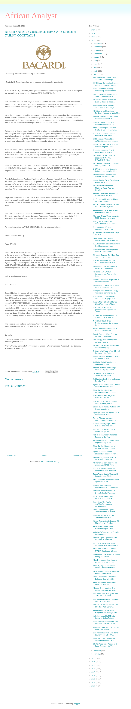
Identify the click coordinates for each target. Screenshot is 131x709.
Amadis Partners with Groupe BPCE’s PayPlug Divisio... (104, 369)
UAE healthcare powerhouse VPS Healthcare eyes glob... (106, 245)
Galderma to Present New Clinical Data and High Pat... (106, 352)
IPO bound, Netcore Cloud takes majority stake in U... (106, 164)
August (97, 57)
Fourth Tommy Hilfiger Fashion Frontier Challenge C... (105, 335)
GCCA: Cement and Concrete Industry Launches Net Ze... (105, 170)
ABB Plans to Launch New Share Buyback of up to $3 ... (106, 441)
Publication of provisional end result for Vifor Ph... (104, 583)
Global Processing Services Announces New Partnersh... (105, 469)
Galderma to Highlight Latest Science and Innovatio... (104, 425)
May (95, 67)
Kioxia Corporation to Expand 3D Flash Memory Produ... (106, 522)
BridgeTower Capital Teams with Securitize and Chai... (105, 475)
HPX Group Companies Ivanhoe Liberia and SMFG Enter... (105, 84)
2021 (93, 658)
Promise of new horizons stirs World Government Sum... (104, 176)
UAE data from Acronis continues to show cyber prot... (106, 600)
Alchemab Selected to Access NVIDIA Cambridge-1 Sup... (105, 550)
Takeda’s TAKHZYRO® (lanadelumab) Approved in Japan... (104, 274)
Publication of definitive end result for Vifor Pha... (106, 380)
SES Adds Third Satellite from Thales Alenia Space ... (104, 374)
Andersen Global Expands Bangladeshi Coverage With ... (106, 611)
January (97, 654)
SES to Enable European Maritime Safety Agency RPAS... (103, 188)
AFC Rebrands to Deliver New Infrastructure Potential (105, 267)
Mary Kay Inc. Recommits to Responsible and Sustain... (104, 447)
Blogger (77, 704)
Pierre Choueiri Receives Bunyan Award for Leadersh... (106, 572)
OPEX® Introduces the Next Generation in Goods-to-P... (105, 262)
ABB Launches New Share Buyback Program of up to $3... (106, 112)
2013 (93, 686)
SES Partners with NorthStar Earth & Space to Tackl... (104, 101)
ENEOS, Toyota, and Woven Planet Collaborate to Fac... (105, 567)
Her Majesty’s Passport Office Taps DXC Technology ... (104, 78)
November (98, 47)
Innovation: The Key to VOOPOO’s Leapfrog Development (102, 504)
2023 (93, 37)
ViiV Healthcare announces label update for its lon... (106, 481)
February (97, 650)
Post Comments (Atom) (50, 461)
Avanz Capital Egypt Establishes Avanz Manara (106, 181)
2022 (93, 40)
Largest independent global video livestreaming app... (106, 346)
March (96, 74)
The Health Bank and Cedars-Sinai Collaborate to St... (105, 95)
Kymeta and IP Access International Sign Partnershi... (106, 486)
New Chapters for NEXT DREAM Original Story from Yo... (106, 286)
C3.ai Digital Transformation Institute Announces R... (104, 497)
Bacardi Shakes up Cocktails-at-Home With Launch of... (105, 118)
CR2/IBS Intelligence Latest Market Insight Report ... (104, 430)
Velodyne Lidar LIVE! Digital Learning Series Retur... (104, 617)
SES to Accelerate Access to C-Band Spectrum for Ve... (105, 645)
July (95, 61)
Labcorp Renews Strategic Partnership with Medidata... (105, 90)
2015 (93, 679)
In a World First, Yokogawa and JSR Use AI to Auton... (105, 595)
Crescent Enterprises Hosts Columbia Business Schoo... (105, 639)
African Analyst (31, 15)
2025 (93, 30)
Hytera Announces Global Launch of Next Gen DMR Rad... (106, 386)
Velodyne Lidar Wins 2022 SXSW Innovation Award (106, 628)
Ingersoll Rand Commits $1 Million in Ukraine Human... (106, 358)
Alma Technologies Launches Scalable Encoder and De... (105, 129)
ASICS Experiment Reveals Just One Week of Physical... (105, 206)
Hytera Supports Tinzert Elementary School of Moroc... (106, 453)
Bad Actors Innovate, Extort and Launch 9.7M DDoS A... (105, 634)
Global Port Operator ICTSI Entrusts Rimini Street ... (103, 134)
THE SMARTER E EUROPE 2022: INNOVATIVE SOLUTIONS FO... (104, 158)
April (96, 71)
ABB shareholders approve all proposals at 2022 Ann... (105, 464)
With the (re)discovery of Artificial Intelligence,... (106, 533)
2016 (93, 676)
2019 (93, 665)
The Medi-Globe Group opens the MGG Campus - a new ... (106, 217)
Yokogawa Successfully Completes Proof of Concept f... (106, 223)
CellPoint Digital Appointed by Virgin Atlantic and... (104, 363)
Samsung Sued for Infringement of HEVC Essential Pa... (105, 250)
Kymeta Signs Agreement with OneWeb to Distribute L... (105, 539)
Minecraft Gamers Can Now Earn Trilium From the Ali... (106, 256)
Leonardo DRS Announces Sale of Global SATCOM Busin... (105, 623)
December (98, 43)
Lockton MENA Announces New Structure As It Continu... (105, 606)
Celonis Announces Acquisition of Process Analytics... (106, 281)
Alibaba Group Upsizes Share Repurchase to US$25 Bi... (104, 589)
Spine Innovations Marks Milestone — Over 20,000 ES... (106, 239)
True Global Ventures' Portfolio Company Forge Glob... (105, 402)
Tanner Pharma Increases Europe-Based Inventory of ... (105, 419)
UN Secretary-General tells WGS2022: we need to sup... (105, 140)
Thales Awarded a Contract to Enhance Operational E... (104, 578)
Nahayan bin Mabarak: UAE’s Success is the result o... (104, 516)
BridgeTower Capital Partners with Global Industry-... (106, 408)
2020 (93, 662)
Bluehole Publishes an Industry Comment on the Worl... (105, 195)
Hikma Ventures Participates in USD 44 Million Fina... (105, 330)
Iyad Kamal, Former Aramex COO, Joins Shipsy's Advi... (105, 297)
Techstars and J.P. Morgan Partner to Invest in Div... (103, 228)
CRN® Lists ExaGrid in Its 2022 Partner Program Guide (105, 145)
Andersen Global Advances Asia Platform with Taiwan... (105, 211)
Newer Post (11, 455)
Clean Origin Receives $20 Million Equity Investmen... (106, 555)
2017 (93, 672)
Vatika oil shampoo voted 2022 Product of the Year (105, 436)
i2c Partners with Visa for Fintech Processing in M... (106, 200)
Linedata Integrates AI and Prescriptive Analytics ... (103, 151)
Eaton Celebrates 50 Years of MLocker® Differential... (104, 458)
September (98, 54)
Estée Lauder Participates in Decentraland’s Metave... (104, 492)
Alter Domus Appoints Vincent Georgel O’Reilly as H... (105, 561)
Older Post (78, 455)
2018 (93, 669)
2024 (93, 33)
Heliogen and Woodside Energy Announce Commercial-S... (105, 292)
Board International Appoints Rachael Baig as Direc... (104, 527)
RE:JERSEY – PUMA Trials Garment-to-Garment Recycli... (106, 544)
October (97, 50)
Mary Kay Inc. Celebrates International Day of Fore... (104, 391)
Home (44, 455)
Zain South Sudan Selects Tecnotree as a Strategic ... (104, 106)
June (96, 64)
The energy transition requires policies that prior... (105, 341)
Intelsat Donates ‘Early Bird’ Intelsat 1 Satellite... (104, 397)
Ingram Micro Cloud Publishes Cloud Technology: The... (105, 303)
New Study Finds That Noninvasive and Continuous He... (105, 323)
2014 (93, 682)
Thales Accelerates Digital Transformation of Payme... (104, 511)
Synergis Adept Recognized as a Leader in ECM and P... (106, 413)
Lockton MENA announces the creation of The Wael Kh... (105, 316)
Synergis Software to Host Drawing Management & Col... (106, 123)
